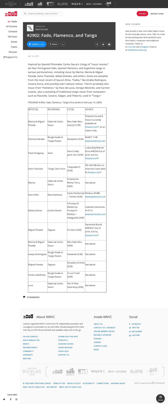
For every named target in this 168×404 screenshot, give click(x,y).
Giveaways (28, 355)
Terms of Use (59, 383)
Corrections (103, 383)
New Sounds (41, 29)
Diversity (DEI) (100, 346)
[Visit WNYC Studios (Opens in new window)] (50, 4)
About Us (98, 324)
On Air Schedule (30, 336)
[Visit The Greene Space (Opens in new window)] (108, 4)
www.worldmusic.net (95, 140)
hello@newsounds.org (137, 50)
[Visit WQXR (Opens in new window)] (76, 4)
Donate (142, 13)
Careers (97, 342)
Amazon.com (91, 126)
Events (26, 344)
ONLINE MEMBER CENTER (104, 331)
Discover (13, 51)
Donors (97, 339)
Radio (14, 21)
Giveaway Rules (118, 383)
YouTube (132, 47)
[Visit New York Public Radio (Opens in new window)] (32, 371)
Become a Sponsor (102, 335)
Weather (27, 358)
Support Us (10, 57)
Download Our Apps (68, 336)
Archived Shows (66, 344)
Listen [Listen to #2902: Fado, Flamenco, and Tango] (36, 44)
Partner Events (30, 347)
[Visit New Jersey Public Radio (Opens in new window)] (136, 371)
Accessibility (89, 383)
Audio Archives (65, 347)
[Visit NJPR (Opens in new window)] (63, 4)
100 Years (12, 36)
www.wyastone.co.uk (95, 196)
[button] (62, 44)
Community (28, 351)
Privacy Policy (74, 383)
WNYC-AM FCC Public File (70, 387)
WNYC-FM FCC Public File (34, 387)
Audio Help (63, 351)
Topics (14, 46)
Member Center (157, 13)
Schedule (12, 31)
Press (96, 349)
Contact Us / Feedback (104, 328)
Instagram (144, 47)
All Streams (11, 26)
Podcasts (63, 340)
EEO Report (52, 387)
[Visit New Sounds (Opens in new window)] (94, 4)
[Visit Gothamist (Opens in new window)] (40, 4)
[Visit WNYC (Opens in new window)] (29, 4)
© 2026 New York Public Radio (37, 383)
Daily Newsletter (31, 340)
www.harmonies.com (95, 214)
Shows (14, 41)
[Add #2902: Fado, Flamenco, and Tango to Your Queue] (53, 44)
